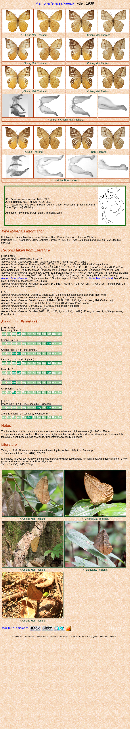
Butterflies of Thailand (101, 278)
